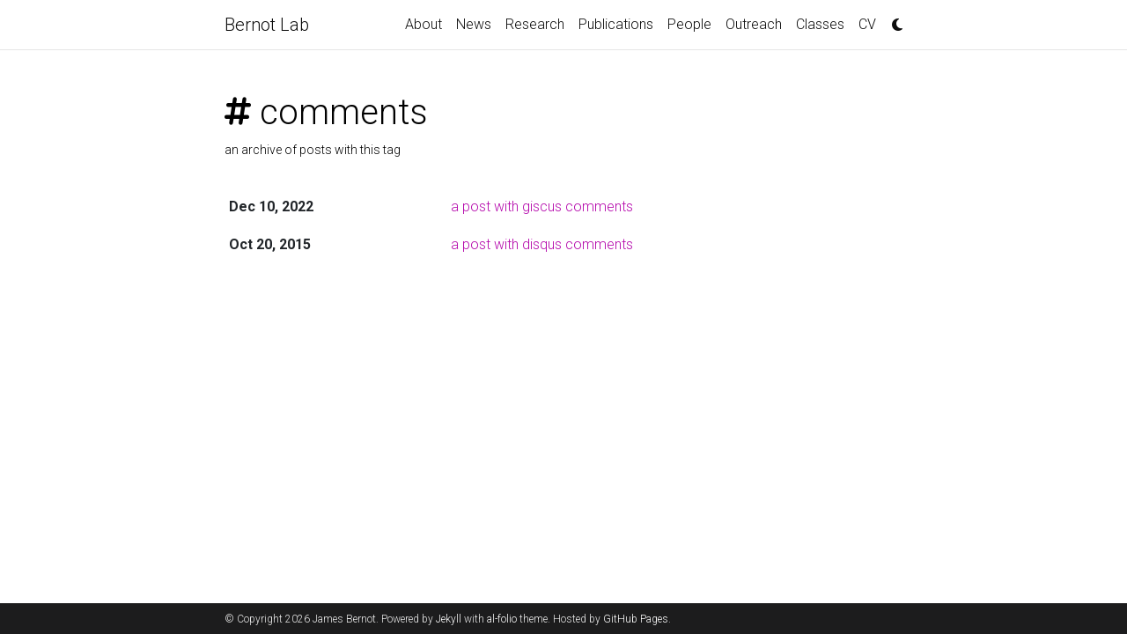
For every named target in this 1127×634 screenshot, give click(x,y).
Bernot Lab (267, 24)
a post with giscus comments (542, 206)
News (473, 24)
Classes (820, 24)
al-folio (502, 619)
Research (534, 24)
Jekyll (448, 619)
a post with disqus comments (542, 244)
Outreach (754, 24)
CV (867, 24)
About (423, 24)
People (689, 24)
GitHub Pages (635, 619)
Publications (615, 24)
